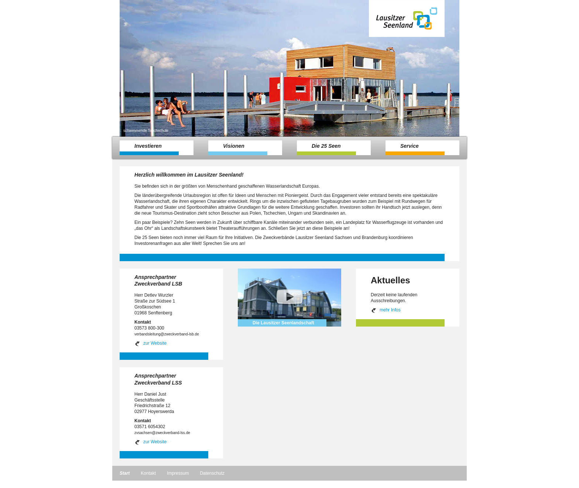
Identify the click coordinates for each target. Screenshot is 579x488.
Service (415, 149)
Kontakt (148, 473)
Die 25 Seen (326, 149)
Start (125, 473)
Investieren (149, 149)
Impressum (178, 473)
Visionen (237, 149)
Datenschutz (212, 473)
